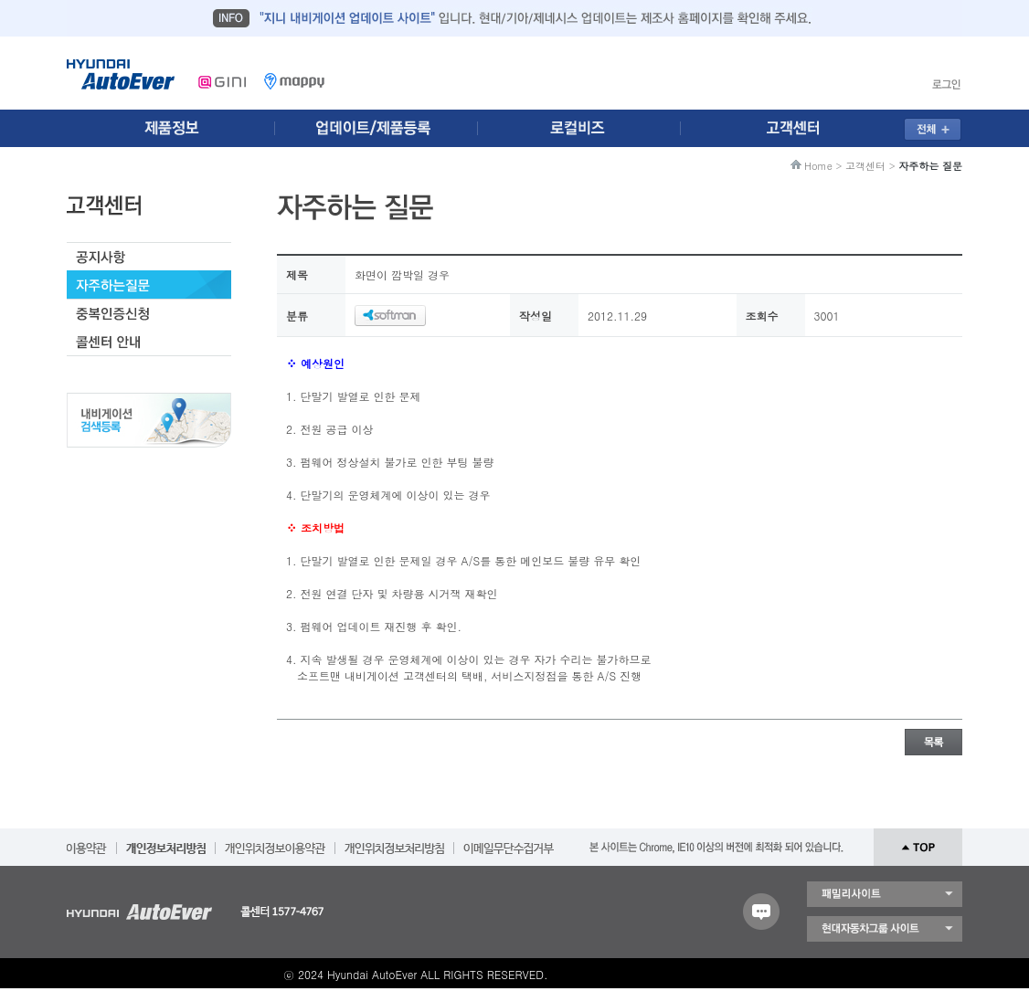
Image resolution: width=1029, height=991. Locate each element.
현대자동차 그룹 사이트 (884, 929)
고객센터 (865, 166)
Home (818, 166)
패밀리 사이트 (884, 894)
